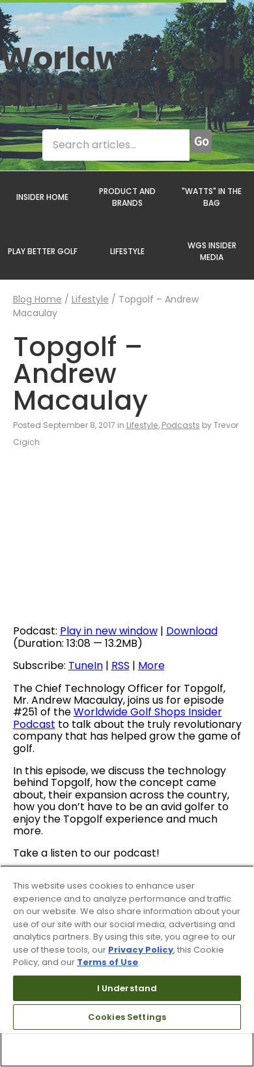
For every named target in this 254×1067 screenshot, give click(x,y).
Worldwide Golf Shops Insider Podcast (117, 717)
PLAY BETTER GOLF (43, 251)
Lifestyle (90, 299)
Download (192, 630)
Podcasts (181, 425)
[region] (127, 966)
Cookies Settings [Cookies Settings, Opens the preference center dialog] (127, 1017)
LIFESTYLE (127, 251)
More (151, 665)
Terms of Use (107, 962)
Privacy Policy (140, 950)
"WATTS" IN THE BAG (212, 197)
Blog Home (37, 299)
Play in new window (109, 630)
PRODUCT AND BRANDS (127, 197)
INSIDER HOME (42, 197)
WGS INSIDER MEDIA (212, 251)
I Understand (127, 988)
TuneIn (85, 665)
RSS (120, 665)
